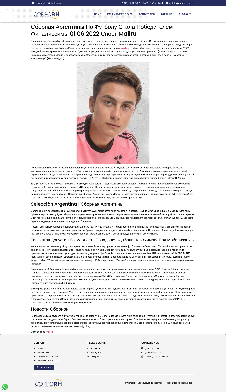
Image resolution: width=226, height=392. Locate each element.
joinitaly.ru (126, 48)
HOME (97, 14)
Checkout (185, 14)
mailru (49, 331)
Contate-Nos (147, 14)
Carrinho (167, 14)
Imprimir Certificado (120, 14)
